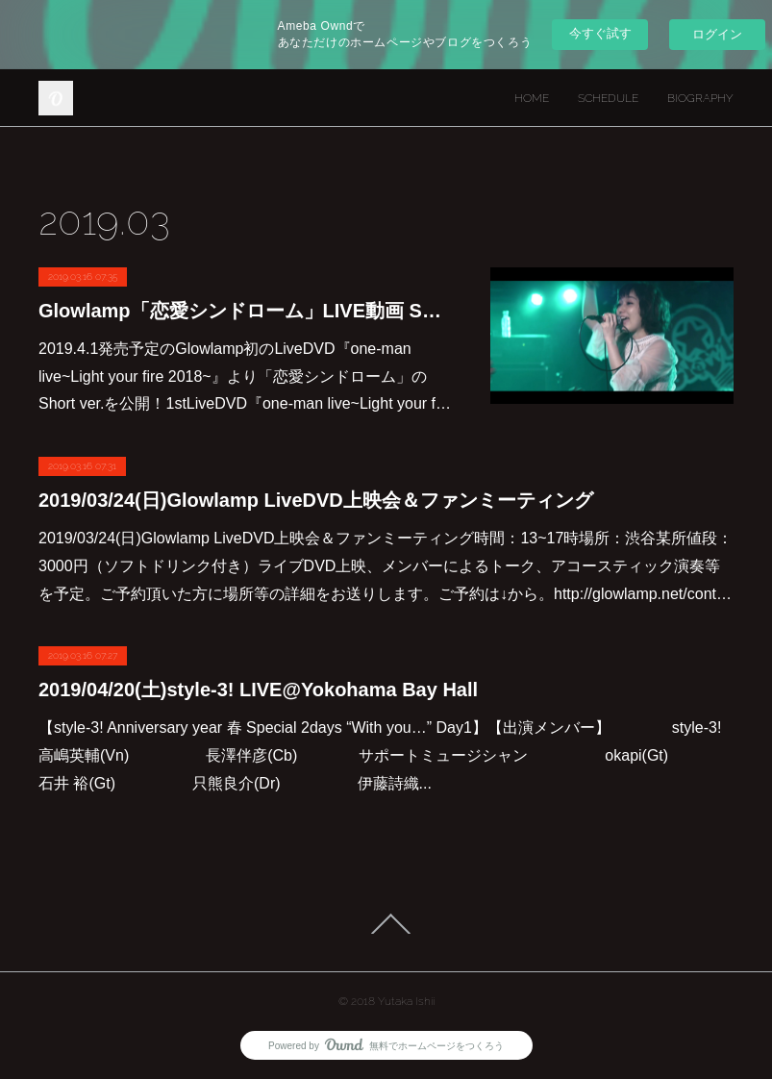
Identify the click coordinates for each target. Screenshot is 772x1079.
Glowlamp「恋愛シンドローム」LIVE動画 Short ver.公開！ (245, 310)
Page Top (386, 924)
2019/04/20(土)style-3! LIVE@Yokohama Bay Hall (258, 689)
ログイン (717, 34)
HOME (531, 98)
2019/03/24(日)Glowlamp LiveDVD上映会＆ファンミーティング (315, 500)
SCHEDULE (608, 98)
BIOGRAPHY (700, 98)
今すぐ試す (600, 33)
